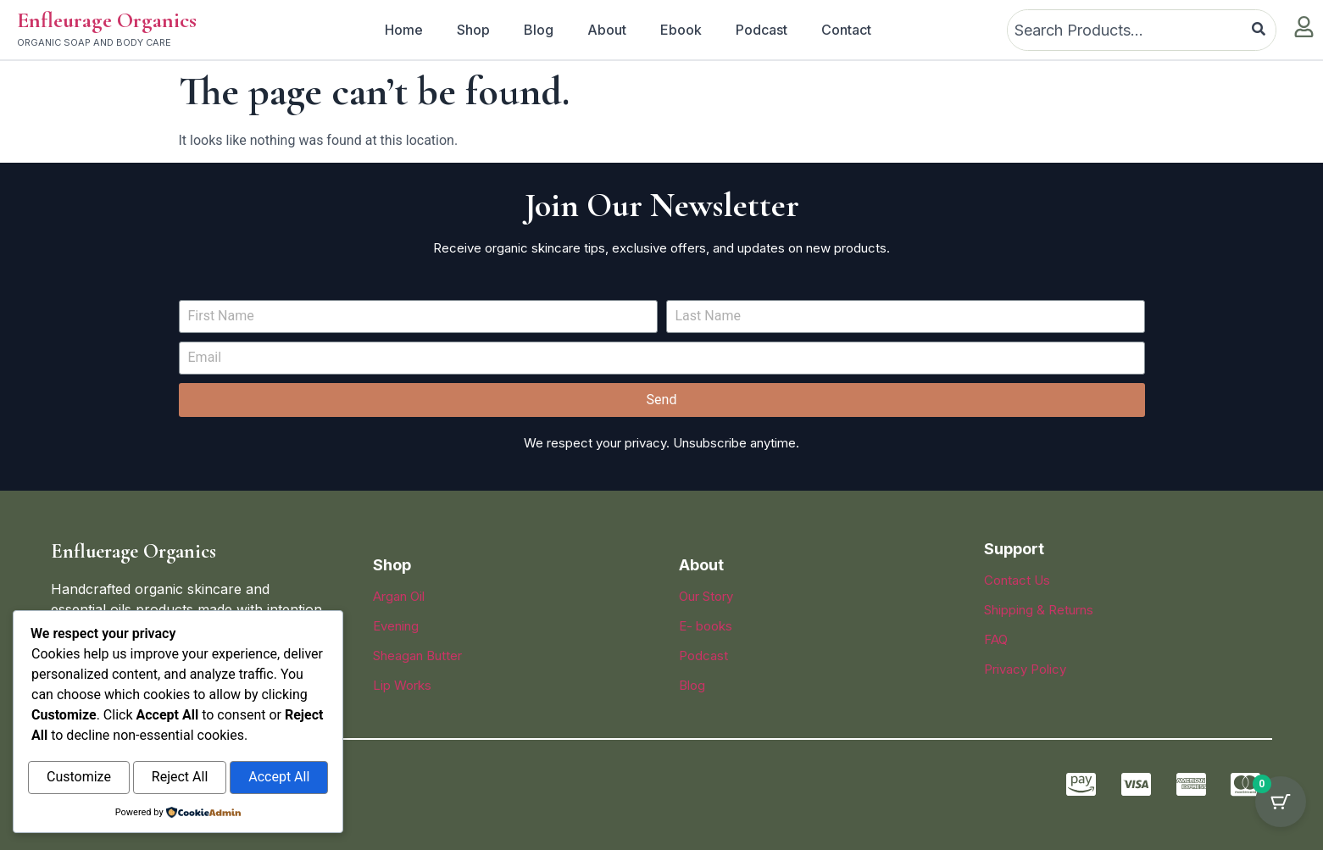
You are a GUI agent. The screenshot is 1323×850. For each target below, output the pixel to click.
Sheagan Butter (417, 655)
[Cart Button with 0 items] (1280, 807)
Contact (846, 29)
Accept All (278, 778)
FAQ (996, 639)
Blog (538, 29)
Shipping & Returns (1038, 610)
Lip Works (402, 685)
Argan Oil (399, 596)
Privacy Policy (1025, 669)
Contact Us (1017, 580)
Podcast (761, 29)
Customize (79, 778)
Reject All (180, 778)
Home (404, 29)
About (606, 29)
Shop (473, 29)
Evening (396, 626)
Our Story (706, 596)
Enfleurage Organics (107, 20)
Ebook (681, 29)
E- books (705, 626)
